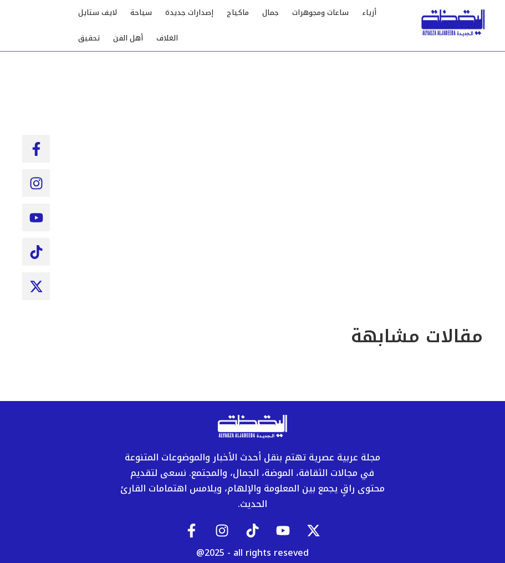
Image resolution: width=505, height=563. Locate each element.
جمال (270, 12)
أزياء (369, 12)
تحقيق (89, 38)
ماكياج (238, 12)
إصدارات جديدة (189, 12)
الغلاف (167, 38)
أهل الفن (128, 38)
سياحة (141, 12)
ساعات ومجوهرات (320, 12)
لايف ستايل (97, 12)
